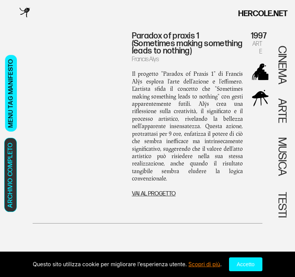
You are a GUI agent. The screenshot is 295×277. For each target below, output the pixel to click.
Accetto (246, 264)
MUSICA (282, 156)
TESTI (282, 204)
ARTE (257, 47)
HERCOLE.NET (263, 13)
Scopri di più (204, 264)
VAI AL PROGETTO (154, 193)
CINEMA (282, 65)
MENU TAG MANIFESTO (11, 93)
